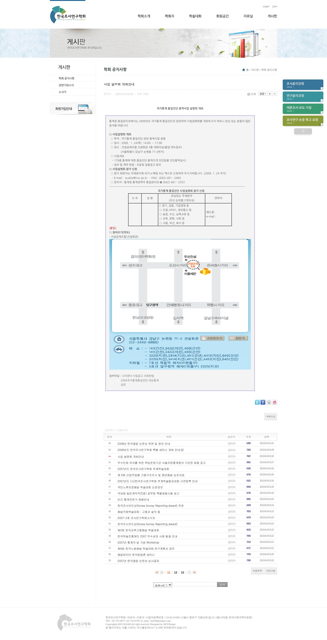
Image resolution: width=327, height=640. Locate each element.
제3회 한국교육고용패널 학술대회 (138, 530)
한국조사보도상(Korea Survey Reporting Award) (148, 524)
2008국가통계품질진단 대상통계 (140, 380)
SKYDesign (169, 624)
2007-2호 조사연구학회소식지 (136, 518)
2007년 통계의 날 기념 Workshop (138, 542)
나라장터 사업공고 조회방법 (138, 376)
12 (175, 572)
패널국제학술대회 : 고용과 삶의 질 (139, 512)
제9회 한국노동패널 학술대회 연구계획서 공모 (146, 548)
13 (182, 572)
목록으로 (270, 416)
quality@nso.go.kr (136, 178)
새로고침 (270, 570)
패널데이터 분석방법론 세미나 (136, 554)
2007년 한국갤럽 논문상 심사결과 (138, 561)
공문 (123, 384)
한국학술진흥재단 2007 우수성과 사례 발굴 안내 (148, 536)
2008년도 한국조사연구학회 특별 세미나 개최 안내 (149, 450)
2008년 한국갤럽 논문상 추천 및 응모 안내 (144, 443)
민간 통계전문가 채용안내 (133, 499)
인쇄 (252, 94)
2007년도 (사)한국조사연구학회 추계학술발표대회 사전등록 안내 (158, 481)
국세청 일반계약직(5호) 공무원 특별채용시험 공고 (148, 493)
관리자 (231, 443)
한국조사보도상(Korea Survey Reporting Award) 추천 (151, 505)
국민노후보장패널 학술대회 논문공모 (140, 487)
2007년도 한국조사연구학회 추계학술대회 (143, 469)
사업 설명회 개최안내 (131, 456)
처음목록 (257, 570)
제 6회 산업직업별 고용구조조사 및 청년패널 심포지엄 (151, 475)
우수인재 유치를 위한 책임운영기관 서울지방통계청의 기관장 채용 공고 (162, 463)
